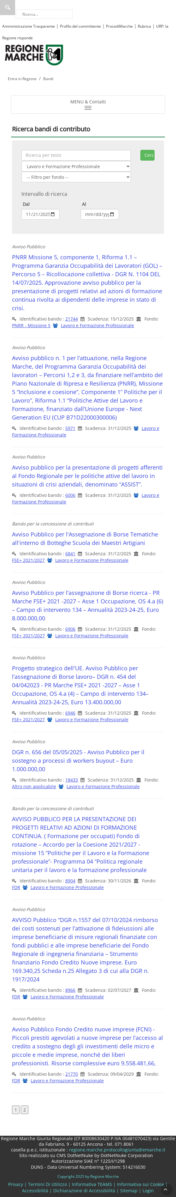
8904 (70, 881)
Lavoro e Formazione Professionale (97, 325)
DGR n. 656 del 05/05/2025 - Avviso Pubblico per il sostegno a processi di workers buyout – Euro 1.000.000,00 (78, 760)
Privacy (15, 1184)
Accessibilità (35, 1191)
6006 (70, 495)
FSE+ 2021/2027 (28, 560)
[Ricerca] (44, 14)
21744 (71, 319)
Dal (25, 204)
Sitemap (129, 1191)
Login (148, 1191)
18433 (71, 780)
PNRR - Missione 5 (31, 325)
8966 (70, 990)
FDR (16, 887)
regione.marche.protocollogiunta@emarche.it (116, 1150)
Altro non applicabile (34, 786)
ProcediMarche (119, 26)
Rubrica (144, 26)
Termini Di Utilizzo (47, 1184)
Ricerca (7, 7)
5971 (70, 428)
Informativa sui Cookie (140, 1184)
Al (83, 204)
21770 (71, 1074)
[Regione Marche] (34, 55)
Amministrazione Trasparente (28, 26)
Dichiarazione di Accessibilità (84, 1191)
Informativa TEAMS (92, 1184)
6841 (70, 554)
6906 (70, 629)
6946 (70, 713)
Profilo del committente (80, 26)
